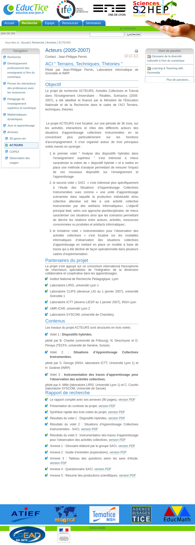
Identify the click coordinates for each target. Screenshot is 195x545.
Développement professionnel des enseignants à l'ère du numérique (21, 70)
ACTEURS (16, 145)
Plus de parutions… (179, 79)
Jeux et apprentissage (21, 125)
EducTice (25, 9)
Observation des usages (19, 160)
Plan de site (8, 33)
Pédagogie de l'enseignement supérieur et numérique (21, 103)
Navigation (20, 51)
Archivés (51, 42)
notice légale (97, 527)
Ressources (70, 23)
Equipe (49, 23)
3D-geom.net (17, 138)
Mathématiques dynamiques (16, 117)
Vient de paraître (169, 51)
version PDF (126, 399)
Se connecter (128, 28)
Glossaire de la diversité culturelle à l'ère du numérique (165, 58)
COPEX (14, 151)
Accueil (9, 23)
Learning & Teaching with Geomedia (165, 70)
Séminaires (93, 23)
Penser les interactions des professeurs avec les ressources (21, 88)
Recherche (29, 23)
